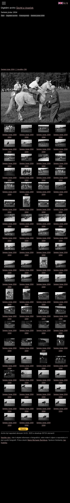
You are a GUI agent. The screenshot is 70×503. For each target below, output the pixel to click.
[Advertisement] (24, 41)
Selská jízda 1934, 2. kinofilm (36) (14, 69)
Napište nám (6, 437)
